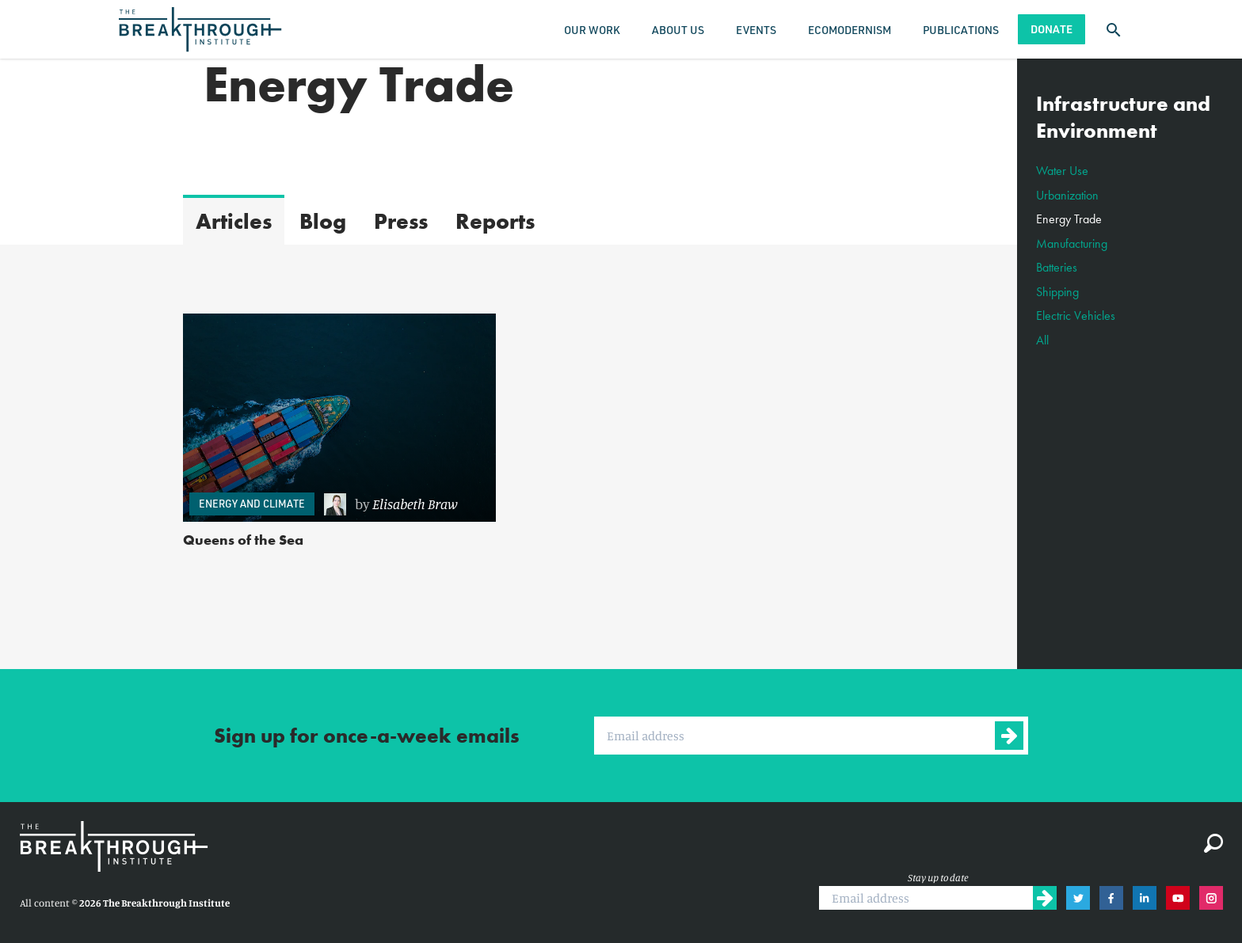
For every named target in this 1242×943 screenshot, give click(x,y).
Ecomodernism (849, 29)
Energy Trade (1069, 219)
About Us (678, 29)
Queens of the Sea (243, 539)
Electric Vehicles (1075, 315)
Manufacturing (1071, 243)
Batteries (1056, 267)
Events (756, 29)
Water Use (1062, 170)
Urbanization (1067, 195)
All (1042, 340)
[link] (402, 504)
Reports (495, 221)
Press (401, 221)
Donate (1051, 29)
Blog (322, 221)
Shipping (1057, 291)
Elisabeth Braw (415, 503)
